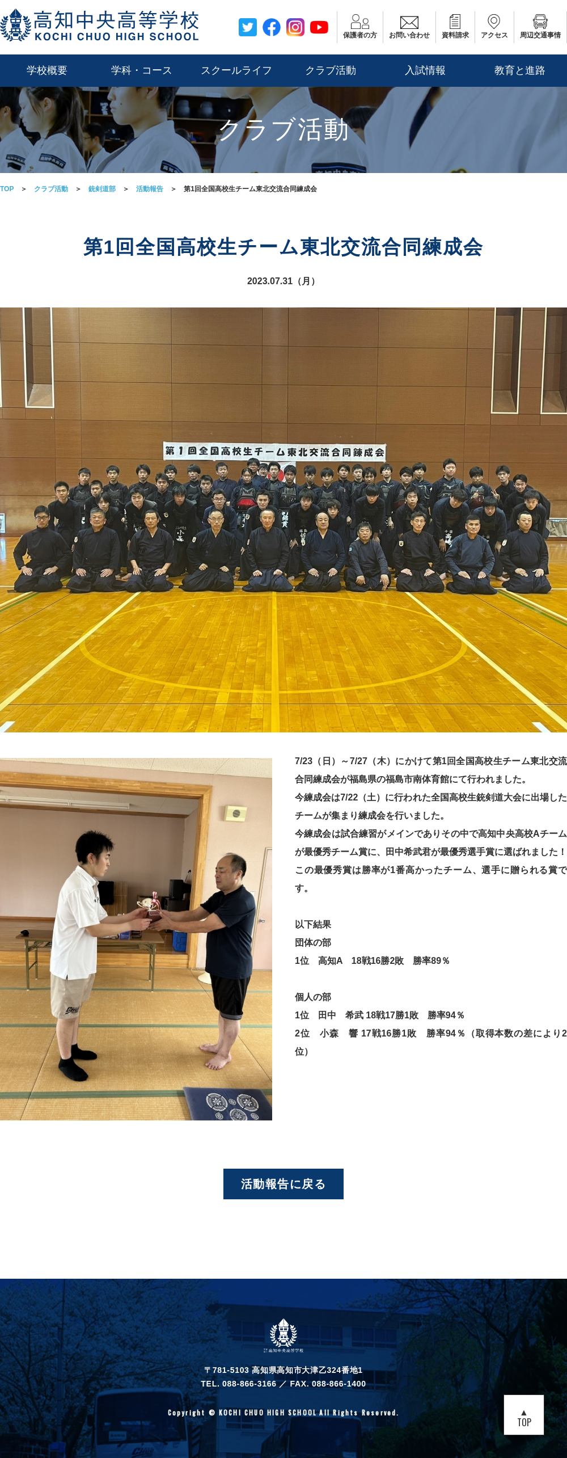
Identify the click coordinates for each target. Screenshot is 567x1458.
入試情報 (425, 70)
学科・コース (141, 70)
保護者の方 (360, 26)
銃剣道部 (102, 189)
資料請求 (455, 26)
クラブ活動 (330, 70)
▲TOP (524, 1417)
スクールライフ (236, 70)
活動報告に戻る (284, 1184)
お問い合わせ (409, 26)
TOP (7, 189)
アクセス (494, 26)
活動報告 (149, 189)
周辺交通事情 (540, 26)
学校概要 (47, 70)
